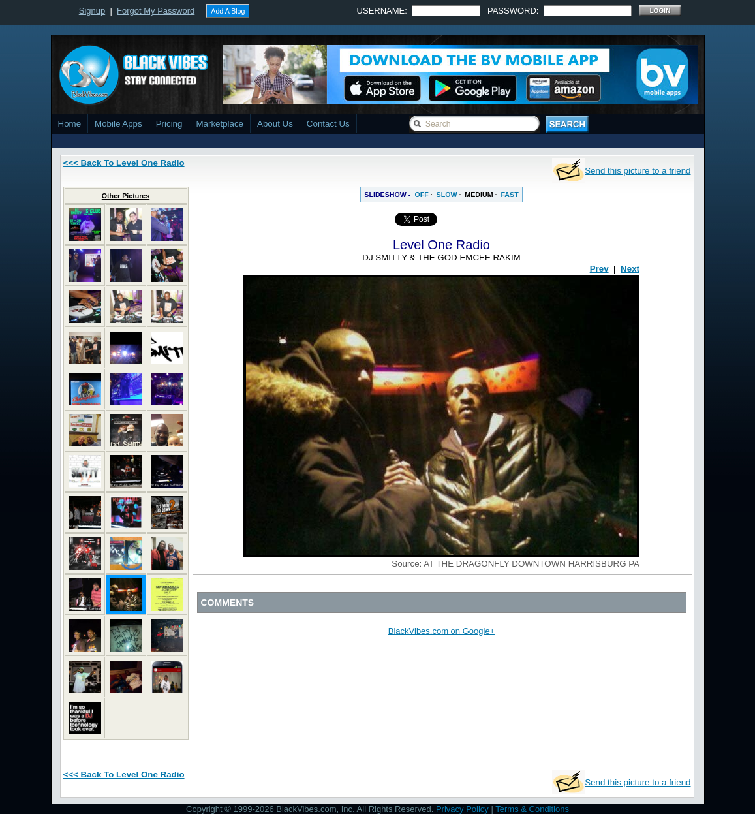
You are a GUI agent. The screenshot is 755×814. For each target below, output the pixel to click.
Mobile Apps (118, 124)
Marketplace (219, 124)
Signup (92, 11)
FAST (509, 194)
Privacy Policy (462, 809)
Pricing (169, 124)
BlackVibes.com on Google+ (441, 631)
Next (630, 269)
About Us (275, 124)
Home (70, 124)
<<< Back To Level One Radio (124, 163)
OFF (421, 194)
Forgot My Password (155, 11)
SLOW (447, 194)
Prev (599, 269)
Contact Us (328, 124)
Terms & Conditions (532, 809)
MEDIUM (479, 194)
